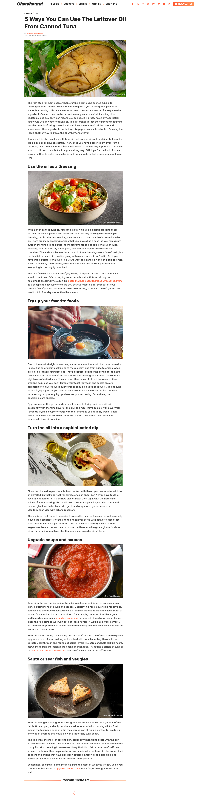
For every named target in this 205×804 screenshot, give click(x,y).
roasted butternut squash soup (48, 650)
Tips (36, 13)
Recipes (54, 4)
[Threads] (148, 4)
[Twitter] (137, 4)
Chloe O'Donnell (35, 33)
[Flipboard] (153, 4)
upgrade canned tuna (68, 768)
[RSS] (169, 4)
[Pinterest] (158, 4)
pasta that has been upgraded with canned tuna (95, 281)
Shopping (111, 4)
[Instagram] (143, 4)
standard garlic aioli (67, 618)
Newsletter (183, 4)
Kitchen (96, 4)
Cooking (69, 4)
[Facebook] (132, 4)
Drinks (83, 4)
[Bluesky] (164, 4)
